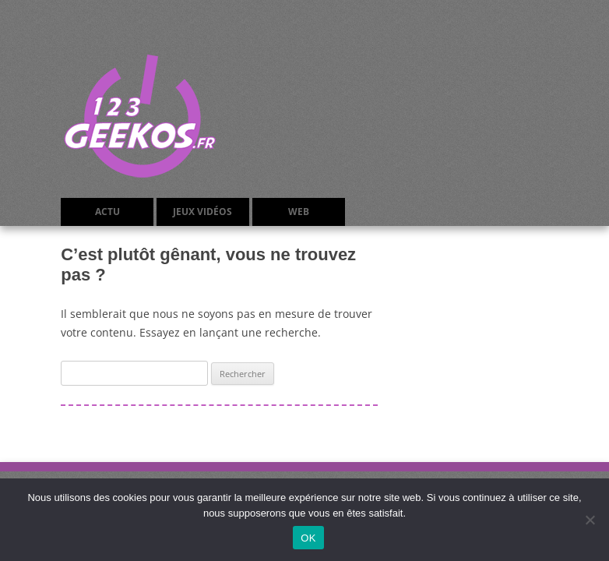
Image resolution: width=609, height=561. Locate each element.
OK (308, 538)
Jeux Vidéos (202, 211)
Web (298, 211)
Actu (107, 211)
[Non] (589, 519)
